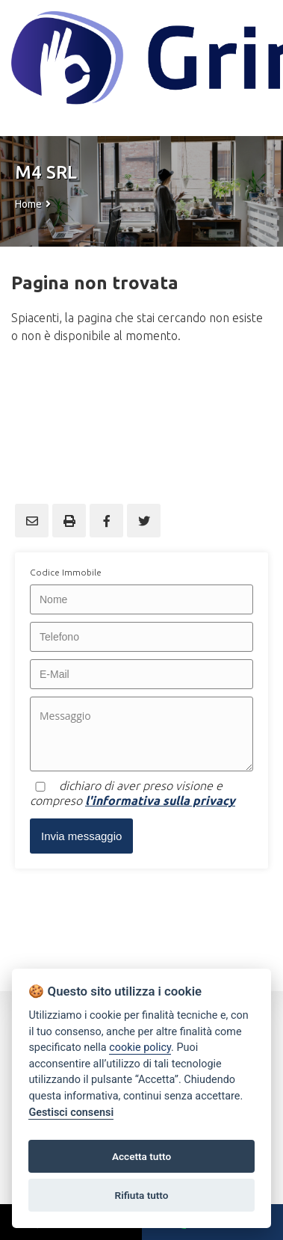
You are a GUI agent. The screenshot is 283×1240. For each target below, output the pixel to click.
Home (28, 204)
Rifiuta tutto (142, 1195)
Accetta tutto (141, 1156)
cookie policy (140, 1047)
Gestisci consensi (70, 1112)
